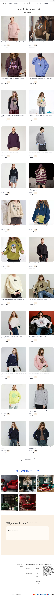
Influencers (38, 575)
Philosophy (38, 583)
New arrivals (39, 3)
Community (38, 585)
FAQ (26, 570)
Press (37, 573)
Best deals (16, 3)
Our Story (37, 568)
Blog (36, 567)
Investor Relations (39, 578)
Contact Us (28, 567)
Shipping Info (28, 568)
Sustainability (38, 581)
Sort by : (40, 13)
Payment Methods (29, 573)
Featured (46, 3)
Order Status (28, 575)
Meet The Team (38, 570)
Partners (37, 580)
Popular (10, 3)
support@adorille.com (21, 567)
